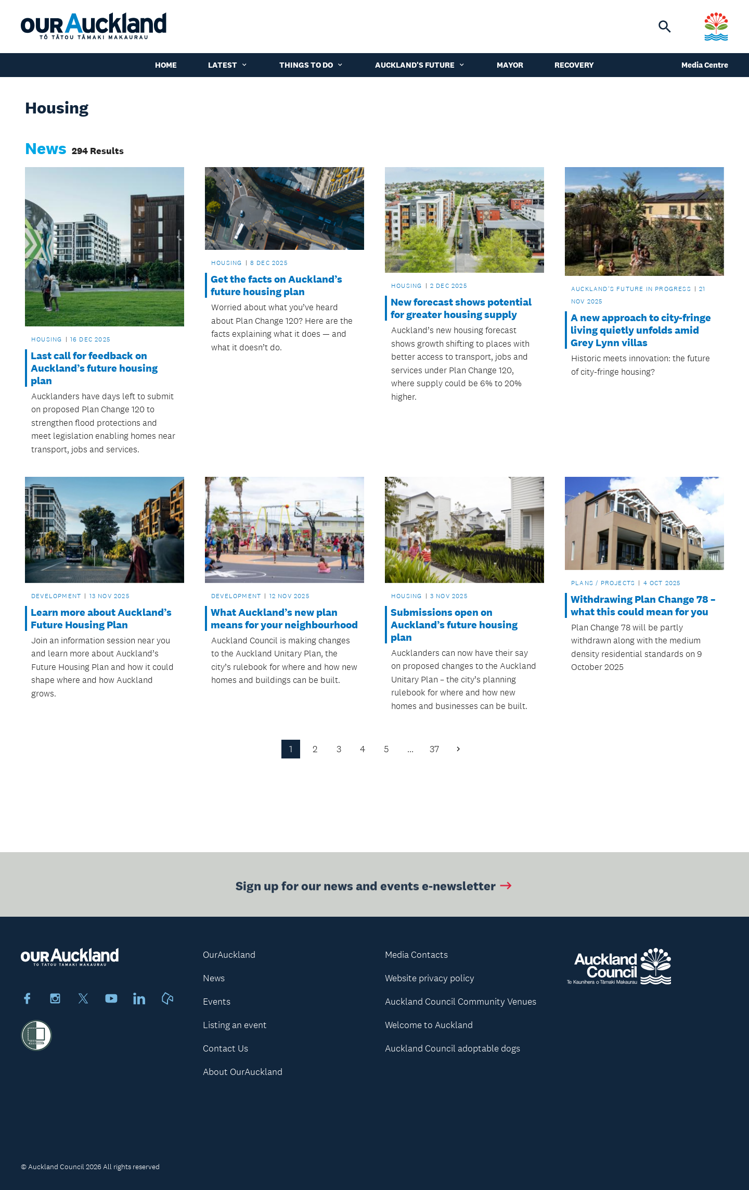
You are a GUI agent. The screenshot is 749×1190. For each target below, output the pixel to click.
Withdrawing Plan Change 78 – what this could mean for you (643, 605)
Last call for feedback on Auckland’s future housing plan (94, 368)
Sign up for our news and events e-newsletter (375, 887)
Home (166, 65)
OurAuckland (229, 954)
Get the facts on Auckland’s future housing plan (276, 285)
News (214, 978)
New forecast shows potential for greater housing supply (461, 308)
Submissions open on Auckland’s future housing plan (454, 624)
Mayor (510, 65)
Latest (228, 65)
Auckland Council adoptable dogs (452, 1048)
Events (216, 1001)
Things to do (311, 65)
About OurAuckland (242, 1072)
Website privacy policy (429, 978)
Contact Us (225, 1048)
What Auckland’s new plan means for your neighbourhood (284, 618)
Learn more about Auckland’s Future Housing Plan (101, 618)
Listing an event (235, 1025)
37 (434, 749)
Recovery (574, 65)
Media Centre (704, 65)
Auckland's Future (420, 65)
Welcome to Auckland (429, 1025)
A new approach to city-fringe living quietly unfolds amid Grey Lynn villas (641, 330)
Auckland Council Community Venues (460, 1001)
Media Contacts (416, 954)
